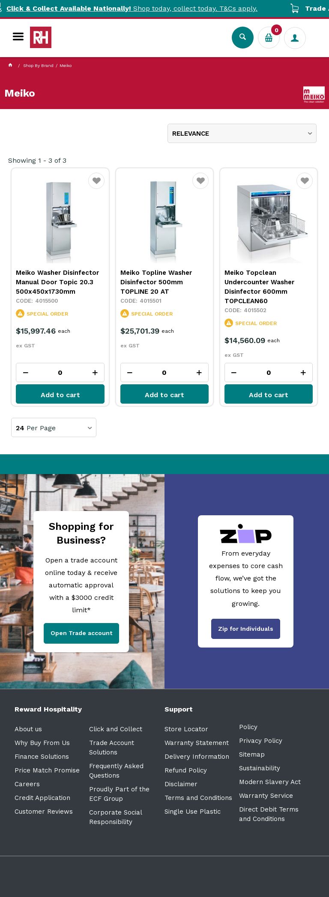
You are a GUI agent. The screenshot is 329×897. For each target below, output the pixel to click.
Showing (37, 160)
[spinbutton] (60, 372)
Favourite (97, 186)
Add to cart (60, 395)
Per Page (41, 428)
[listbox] (242, 133)
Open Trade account (81, 632)
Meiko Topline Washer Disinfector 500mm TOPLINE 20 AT (156, 282)
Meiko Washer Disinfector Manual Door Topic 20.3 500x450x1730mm (57, 282)
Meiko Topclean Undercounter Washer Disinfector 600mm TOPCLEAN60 (259, 287)
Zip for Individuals (245, 628)
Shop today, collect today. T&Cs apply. (164, 8)
